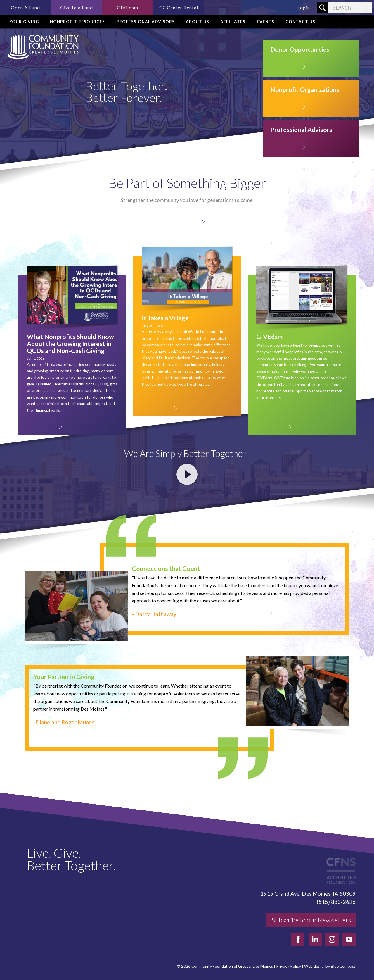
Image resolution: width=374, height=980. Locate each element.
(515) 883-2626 (336, 902)
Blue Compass (343, 966)
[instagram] (332, 939)
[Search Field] (350, 7)
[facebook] (297, 939)
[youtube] (349, 939)
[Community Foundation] (42, 47)
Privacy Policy (288, 966)
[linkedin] (315, 939)
